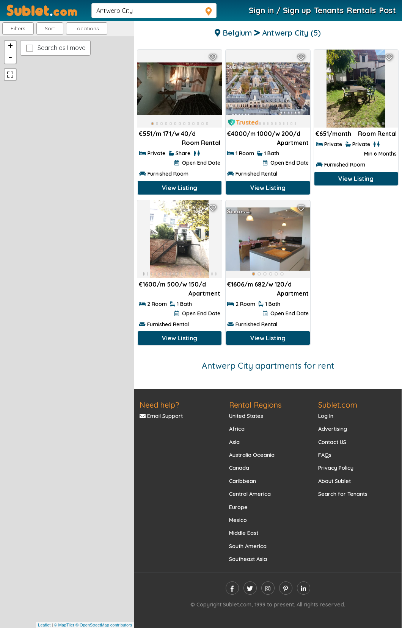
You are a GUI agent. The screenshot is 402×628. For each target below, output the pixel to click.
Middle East (243, 533)
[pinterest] (285, 588)
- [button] (10, 58)
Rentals (361, 10)
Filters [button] (18, 28)
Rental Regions (255, 405)
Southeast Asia (248, 559)
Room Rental (201, 142)
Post (387, 10)
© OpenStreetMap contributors (103, 625)
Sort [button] (50, 28)
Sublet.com (337, 405)
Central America (250, 494)
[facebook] (232, 588)
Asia (234, 442)
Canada (239, 467)
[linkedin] (303, 588)
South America (248, 546)
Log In (325, 416)
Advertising (332, 428)
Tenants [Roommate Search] (329, 10)
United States (246, 416)
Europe (238, 507)
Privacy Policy (335, 467)
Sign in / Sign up (280, 10)
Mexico (238, 520)
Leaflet (44, 625)
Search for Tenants (342, 494)
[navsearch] (154, 10)
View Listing (179, 188)
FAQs (324, 455)
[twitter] (250, 588)
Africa (237, 428)
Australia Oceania (252, 455)
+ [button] (10, 46)
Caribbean (242, 481)
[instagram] (268, 588)
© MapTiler (64, 625)
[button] (86, 28)
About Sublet (334, 481)
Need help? (159, 405)
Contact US (332, 442)
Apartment (293, 142)
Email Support (161, 416)
